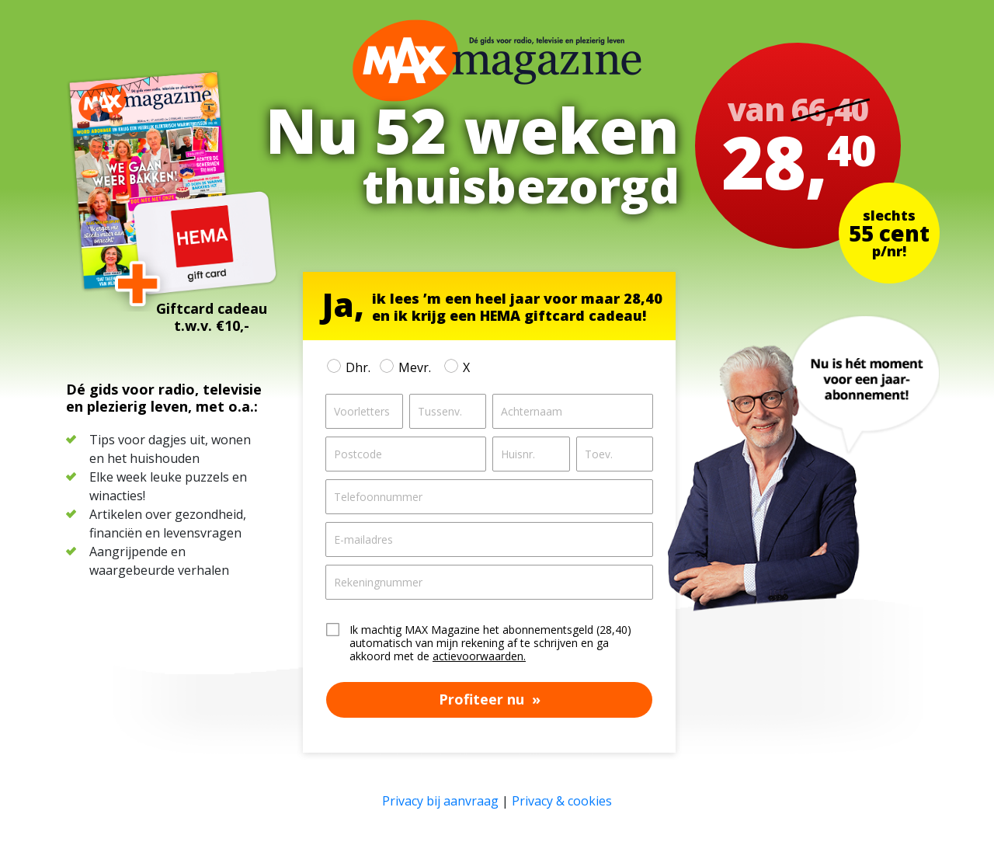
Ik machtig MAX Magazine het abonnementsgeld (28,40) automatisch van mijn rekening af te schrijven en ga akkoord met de (490, 643)
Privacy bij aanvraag (440, 800)
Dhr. (358, 367)
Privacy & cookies (562, 800)
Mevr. (413, 367)
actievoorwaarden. (479, 656)
